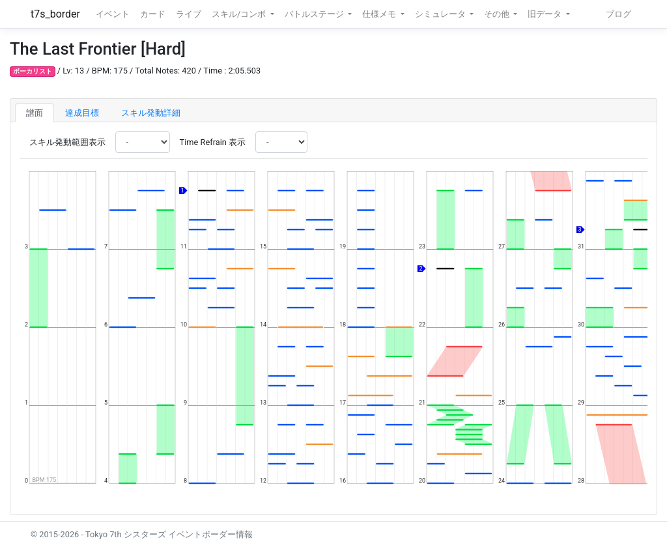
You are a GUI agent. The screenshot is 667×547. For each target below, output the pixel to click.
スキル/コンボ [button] (240, 14)
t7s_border (55, 14)
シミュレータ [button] (441, 14)
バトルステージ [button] (315, 14)
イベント (113, 14)
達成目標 (82, 113)
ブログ (618, 14)
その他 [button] (497, 14)
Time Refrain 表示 (213, 142)
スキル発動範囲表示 (67, 142)
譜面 (34, 113)
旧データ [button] (545, 14)
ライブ (188, 14)
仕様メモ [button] (380, 14)
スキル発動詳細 (150, 113)
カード (152, 14)
